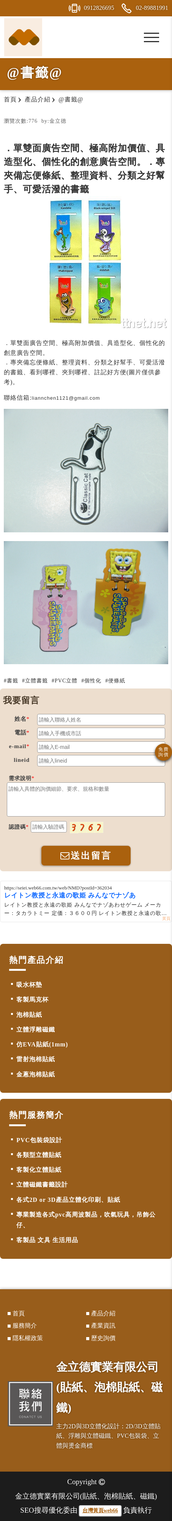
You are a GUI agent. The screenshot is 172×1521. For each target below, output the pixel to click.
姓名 (20, 719)
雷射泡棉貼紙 (35, 1059)
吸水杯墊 (29, 984)
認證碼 (17, 827)
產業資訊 (103, 1325)
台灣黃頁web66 (100, 1510)
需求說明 (20, 778)
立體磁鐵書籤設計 (42, 1184)
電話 (20, 733)
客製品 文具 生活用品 (47, 1240)
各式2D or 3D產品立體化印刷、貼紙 (68, 1200)
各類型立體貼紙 (39, 1155)
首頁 (19, 1313)
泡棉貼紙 (29, 1014)
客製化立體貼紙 (39, 1169)
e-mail (18, 746)
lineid (22, 760)
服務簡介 (25, 1325)
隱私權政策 (28, 1338)
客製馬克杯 (32, 999)
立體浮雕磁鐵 (35, 1029)
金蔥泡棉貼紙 (35, 1074)
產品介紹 (103, 1313)
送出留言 (86, 855)
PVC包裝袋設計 (39, 1140)
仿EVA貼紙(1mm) (42, 1044)
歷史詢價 (103, 1338)
